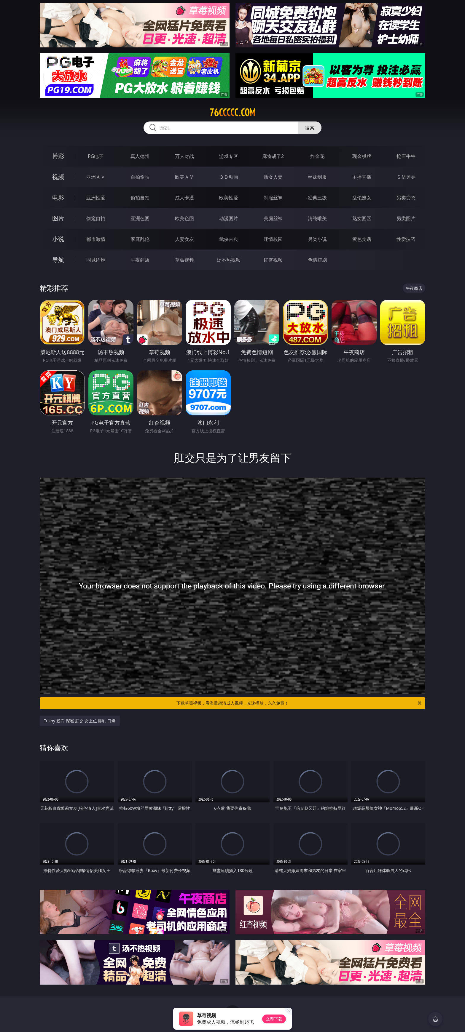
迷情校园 (273, 239)
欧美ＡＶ (184, 177)
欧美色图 (184, 218)
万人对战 (184, 156)
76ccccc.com (232, 113)
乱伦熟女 (361, 197)
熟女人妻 (273, 177)
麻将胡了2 (273, 156)
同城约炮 (95, 260)
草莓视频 (184, 260)
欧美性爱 (228, 197)
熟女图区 (361, 218)
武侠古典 (228, 239)
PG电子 (95, 156)
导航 (58, 260)
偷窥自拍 (95, 218)
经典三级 (317, 197)
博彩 (58, 156)
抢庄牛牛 (405, 156)
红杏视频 (273, 260)
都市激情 (95, 239)
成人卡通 (184, 197)
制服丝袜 (273, 197)
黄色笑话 (361, 239)
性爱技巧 (405, 239)
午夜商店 (139, 260)
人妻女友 (184, 239)
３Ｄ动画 (228, 177)
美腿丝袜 (273, 218)
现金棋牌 (361, 156)
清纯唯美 (317, 218)
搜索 (309, 127)
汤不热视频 (229, 260)
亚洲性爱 (95, 197)
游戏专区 (228, 156)
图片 (58, 218)
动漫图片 (228, 218)
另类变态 (405, 197)
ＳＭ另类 (405, 177)
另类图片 (405, 218)
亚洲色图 (139, 218)
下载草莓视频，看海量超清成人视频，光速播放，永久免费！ (299, 703)
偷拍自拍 (139, 197)
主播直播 (361, 177)
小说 (58, 239)
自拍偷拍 (139, 177)
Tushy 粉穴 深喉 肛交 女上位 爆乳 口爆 (80, 721)
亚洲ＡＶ (95, 177)
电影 (58, 197)
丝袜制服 (317, 177)
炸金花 (317, 156)
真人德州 (139, 156)
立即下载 (274, 1019)
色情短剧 (317, 260)
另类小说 (317, 239)
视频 (58, 177)
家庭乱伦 (139, 239)
